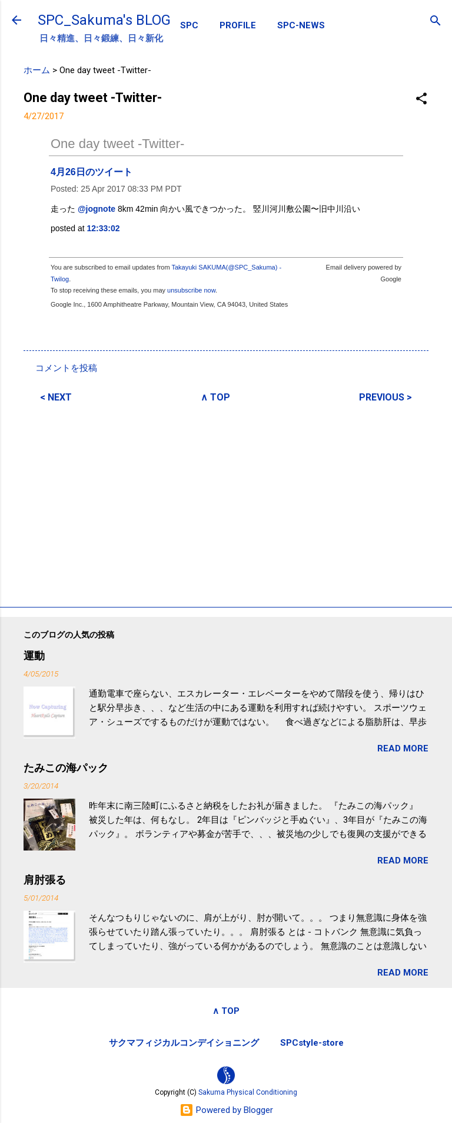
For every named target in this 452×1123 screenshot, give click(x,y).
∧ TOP (215, 397)
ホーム (37, 70)
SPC (189, 25)
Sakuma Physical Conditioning (247, 1092)
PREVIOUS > (385, 397)
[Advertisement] (226, 503)
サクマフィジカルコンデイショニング (184, 1042)
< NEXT (56, 397)
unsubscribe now (191, 290)
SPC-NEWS (301, 25)
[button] (421, 99)
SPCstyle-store (312, 1042)
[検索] (435, 21)
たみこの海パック (66, 767)
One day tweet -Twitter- (117, 143)
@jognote (96, 209)
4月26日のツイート (91, 172)
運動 (34, 655)
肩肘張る (45, 880)
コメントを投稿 (66, 368)
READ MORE (402, 748)
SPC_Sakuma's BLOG (104, 20)
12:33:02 (103, 228)
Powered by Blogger (226, 1110)
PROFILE (238, 25)
